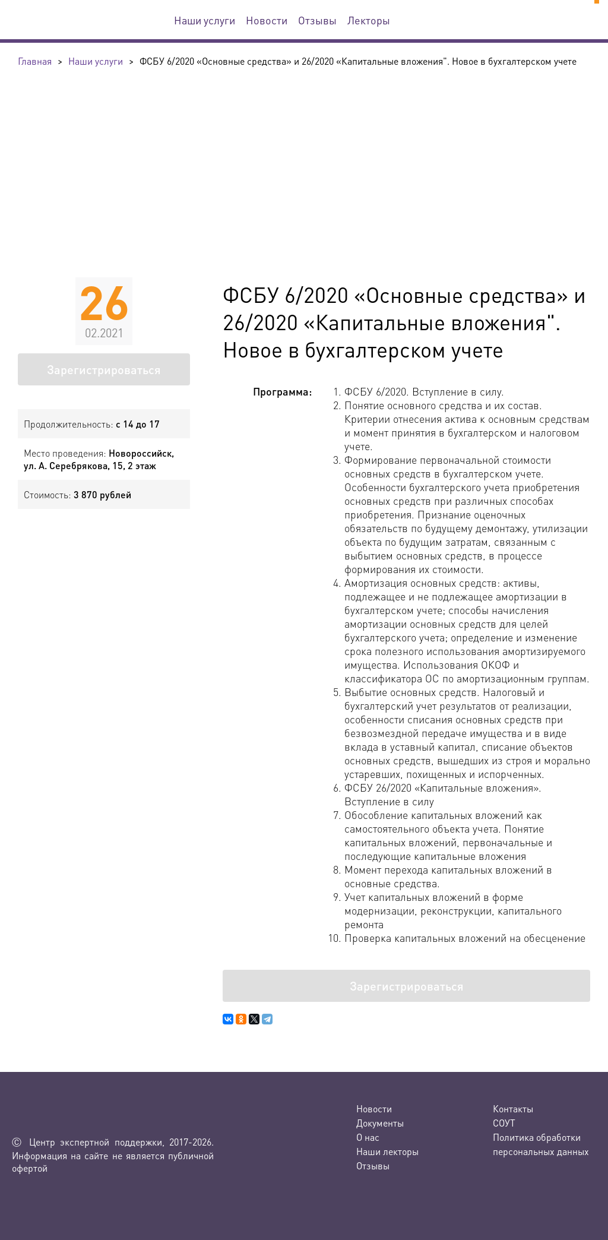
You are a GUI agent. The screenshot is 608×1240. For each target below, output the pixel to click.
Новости (266, 20)
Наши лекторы (387, 1151)
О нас (367, 1137)
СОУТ (504, 1122)
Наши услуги (204, 20)
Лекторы (368, 20)
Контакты (513, 1108)
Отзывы (317, 20)
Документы (380, 1122)
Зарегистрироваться (104, 369)
